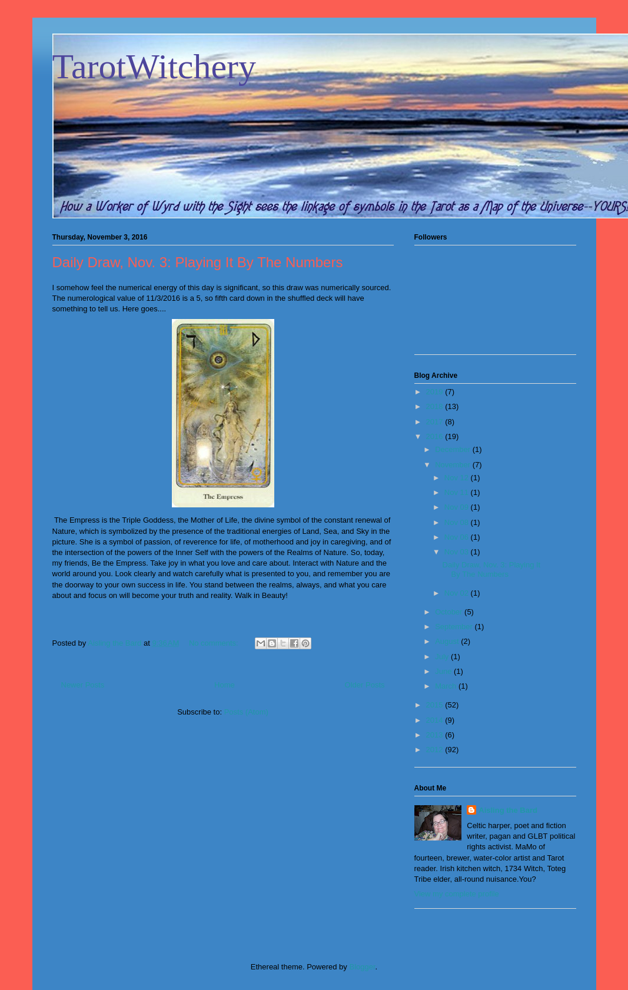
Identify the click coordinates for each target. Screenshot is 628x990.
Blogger (362, 966)
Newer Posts (83, 684)
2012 (436, 749)
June (444, 671)
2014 (436, 720)
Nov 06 (457, 537)
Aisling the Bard (508, 810)
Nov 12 (457, 477)
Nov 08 (457, 522)
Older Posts (365, 684)
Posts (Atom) (246, 711)
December (454, 449)
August (448, 641)
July (443, 656)
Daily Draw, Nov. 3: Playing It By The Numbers (197, 262)
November (454, 464)
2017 (436, 421)
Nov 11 (457, 492)
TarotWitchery (154, 66)
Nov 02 (457, 593)
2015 (436, 704)
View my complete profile (456, 893)
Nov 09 (457, 507)
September (454, 626)
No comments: (214, 643)
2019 (436, 391)
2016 (436, 436)
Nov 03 (457, 551)
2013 (436, 734)
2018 (436, 406)
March (446, 686)
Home (224, 684)
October (449, 611)
